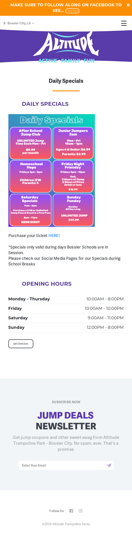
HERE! (54, 235)
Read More (72, 11)
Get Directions (21, 343)
